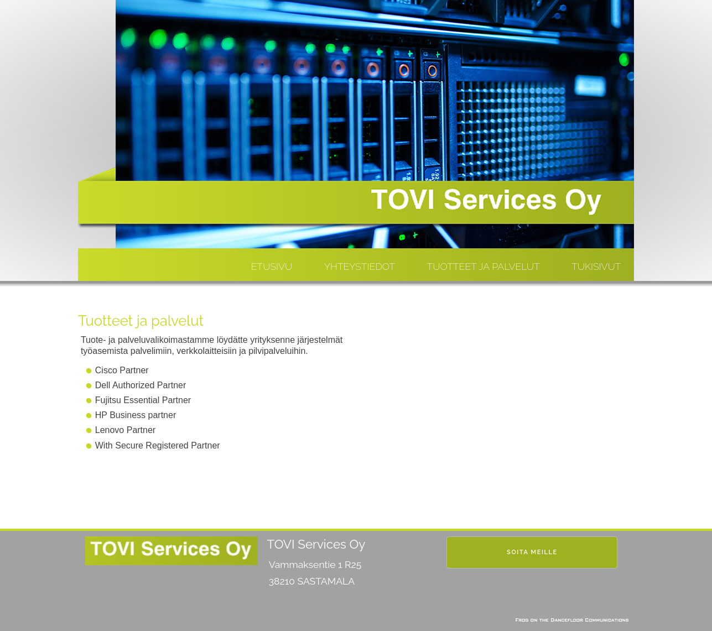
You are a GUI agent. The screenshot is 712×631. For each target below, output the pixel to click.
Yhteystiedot (359, 266)
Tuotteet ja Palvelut (483, 266)
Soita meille (532, 552)
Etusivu (272, 266)
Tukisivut (596, 266)
